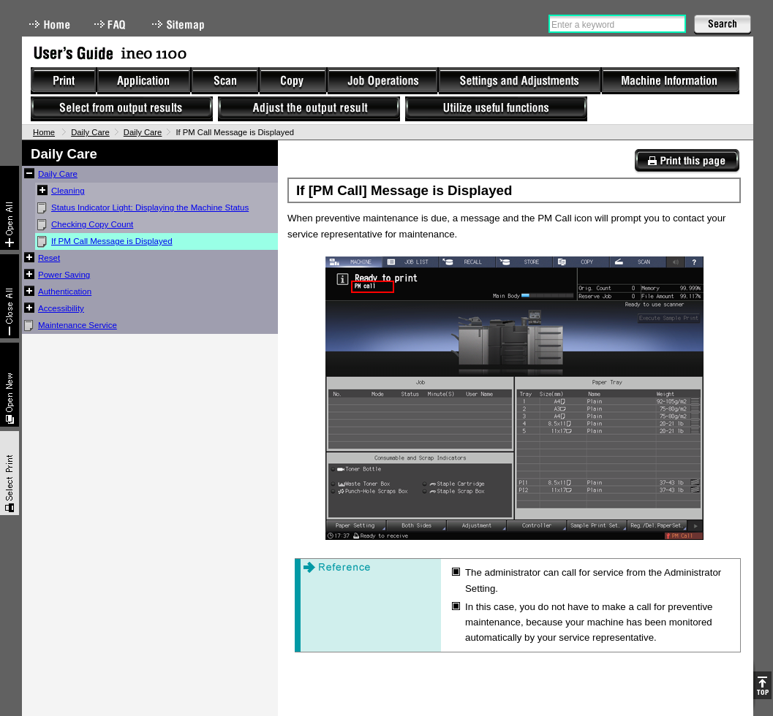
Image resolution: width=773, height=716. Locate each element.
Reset (49, 258)
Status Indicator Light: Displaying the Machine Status (150, 207)
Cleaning (68, 190)
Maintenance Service (77, 325)
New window (9, 385)
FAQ (111, 24)
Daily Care (90, 132)
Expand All (9, 208)
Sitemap (180, 24)
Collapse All (9, 296)
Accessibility (61, 308)
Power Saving (64, 274)
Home (50, 24)
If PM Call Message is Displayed (112, 241)
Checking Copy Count (92, 224)
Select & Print (9, 473)
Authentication (64, 291)
